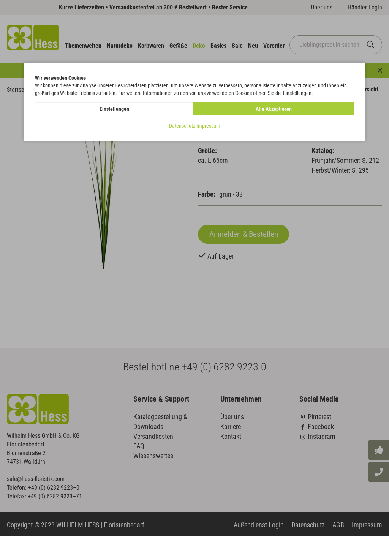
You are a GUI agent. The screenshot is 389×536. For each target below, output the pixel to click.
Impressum (208, 126)
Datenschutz (182, 126)
